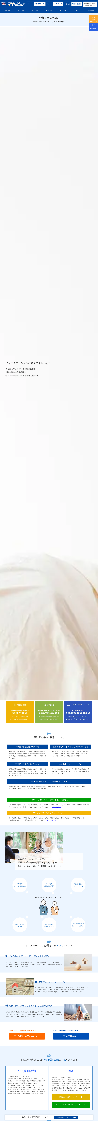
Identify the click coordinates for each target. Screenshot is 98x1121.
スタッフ (77, 10)
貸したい (35, 10)
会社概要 (91, 10)
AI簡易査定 (71, 1036)
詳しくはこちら (56, 807)
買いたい (21, 10)
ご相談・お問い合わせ (27, 1036)
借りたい (49, 10)
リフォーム (63, 10)
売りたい (7, 10)
